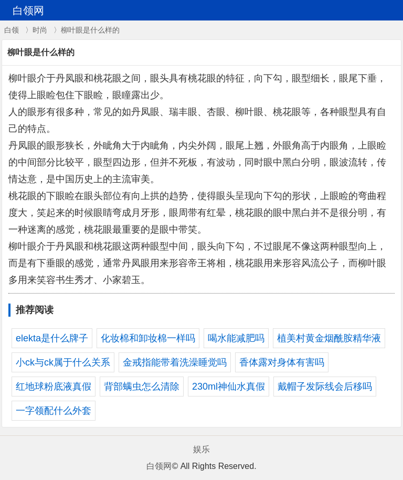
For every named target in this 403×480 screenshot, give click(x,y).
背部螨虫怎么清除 (141, 386)
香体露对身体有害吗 (281, 362)
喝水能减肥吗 (236, 338)
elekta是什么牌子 (52, 338)
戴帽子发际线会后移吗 (325, 386)
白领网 (159, 466)
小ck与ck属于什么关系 (63, 362)
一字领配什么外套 (53, 410)
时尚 (40, 30)
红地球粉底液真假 (53, 386)
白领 (11, 30)
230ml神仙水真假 (228, 386)
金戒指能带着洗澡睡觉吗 (175, 362)
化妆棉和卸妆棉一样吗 (148, 338)
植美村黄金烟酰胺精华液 (329, 338)
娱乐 (201, 449)
